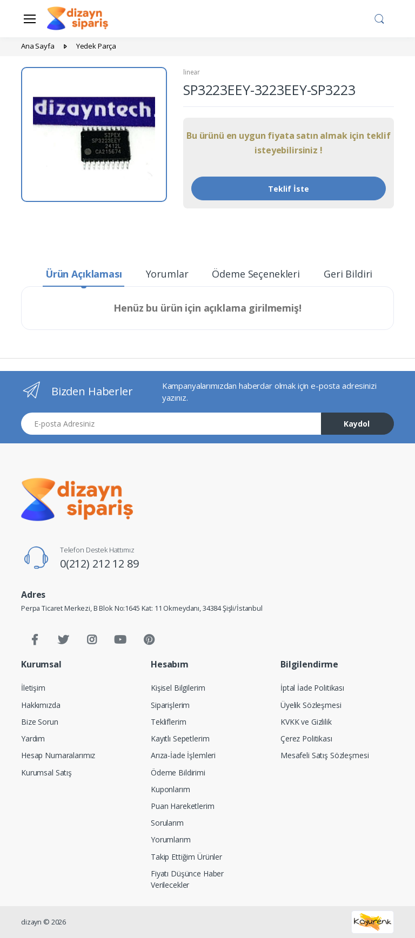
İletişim (33, 688)
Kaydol (357, 424)
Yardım (33, 738)
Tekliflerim (168, 722)
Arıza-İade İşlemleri (183, 755)
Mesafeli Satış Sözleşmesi (324, 755)
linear (191, 72)
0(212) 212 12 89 (99, 563)
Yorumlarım (171, 839)
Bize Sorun (39, 722)
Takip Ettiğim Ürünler (186, 857)
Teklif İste (288, 189)
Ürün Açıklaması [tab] (83, 273)
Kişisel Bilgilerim (178, 688)
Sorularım (167, 823)
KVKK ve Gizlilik (306, 722)
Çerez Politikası (306, 738)
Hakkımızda (41, 705)
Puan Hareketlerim (183, 806)
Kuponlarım (170, 789)
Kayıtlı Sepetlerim (180, 738)
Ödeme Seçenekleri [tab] (256, 273)
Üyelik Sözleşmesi (311, 705)
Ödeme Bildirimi (178, 772)
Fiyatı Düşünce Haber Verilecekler (187, 879)
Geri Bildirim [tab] (352, 273)
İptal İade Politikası (312, 688)
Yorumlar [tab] (167, 273)
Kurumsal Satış (46, 772)
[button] (379, 18)
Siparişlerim (170, 705)
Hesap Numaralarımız (58, 755)
